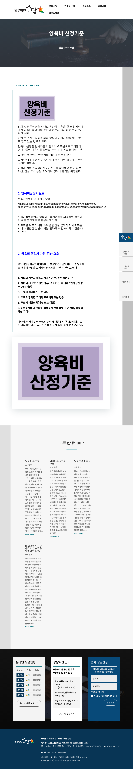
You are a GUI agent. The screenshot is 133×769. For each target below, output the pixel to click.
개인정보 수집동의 (104, 696)
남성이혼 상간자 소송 (58, 462)
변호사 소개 (69, 6)
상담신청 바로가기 (66, 713)
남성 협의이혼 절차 (82, 462)
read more (29, 534)
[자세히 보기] (112, 696)
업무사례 (102, 6)
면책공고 (44, 738)
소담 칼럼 (28, 465)
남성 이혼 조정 (32, 461)
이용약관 (52, 738)
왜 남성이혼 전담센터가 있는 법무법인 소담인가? (33, 548)
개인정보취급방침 (64, 738)
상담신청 (53, 6)
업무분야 (86, 6)
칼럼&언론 (54, 13)
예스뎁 (53, 757)
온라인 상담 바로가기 (29, 703)
